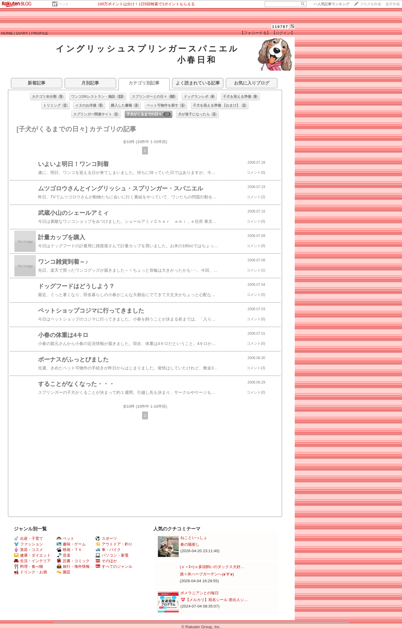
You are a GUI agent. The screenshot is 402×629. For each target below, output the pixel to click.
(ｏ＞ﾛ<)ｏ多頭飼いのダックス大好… (212, 567)
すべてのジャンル (113, 566)
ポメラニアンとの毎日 (199, 593)
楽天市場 (392, 4)
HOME (7, 33)
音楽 (63, 555)
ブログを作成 (370, 4)
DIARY (22, 33)
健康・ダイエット (32, 555)
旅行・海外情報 (73, 566)
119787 (280, 26)
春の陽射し (190, 544)
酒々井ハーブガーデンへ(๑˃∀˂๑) (207, 574)
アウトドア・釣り (113, 544)
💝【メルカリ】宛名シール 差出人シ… (214, 600)
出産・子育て (28, 538)
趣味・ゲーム (71, 544)
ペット (63, 4)
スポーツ (106, 538)
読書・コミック (73, 561)
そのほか (106, 561)
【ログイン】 (283, 33)
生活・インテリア (32, 561)
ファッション (28, 544)
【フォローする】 (255, 33)
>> (331, 4)
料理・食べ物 (28, 566)
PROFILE (39, 33)
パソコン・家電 (111, 555)
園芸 (63, 572)
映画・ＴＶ (69, 549)
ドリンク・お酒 (30, 572)
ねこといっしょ (193, 537)
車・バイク (108, 549)
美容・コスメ (28, 549)
